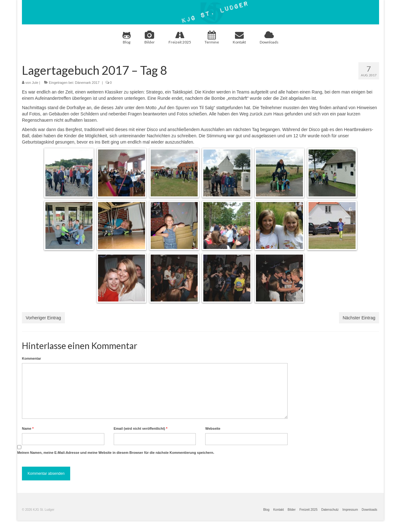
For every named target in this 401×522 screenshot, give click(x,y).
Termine (212, 37)
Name (28, 428)
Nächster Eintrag (359, 317)
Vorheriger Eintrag (43, 317)
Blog (126, 37)
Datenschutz (330, 509)
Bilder (149, 37)
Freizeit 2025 (180, 37)
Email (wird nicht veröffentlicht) (141, 428)
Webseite (212, 428)
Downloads (269, 37)
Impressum (350, 509)
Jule (35, 82)
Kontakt (239, 37)
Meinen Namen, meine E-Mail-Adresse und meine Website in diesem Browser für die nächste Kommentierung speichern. (115, 452)
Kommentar (31, 358)
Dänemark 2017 (87, 82)
